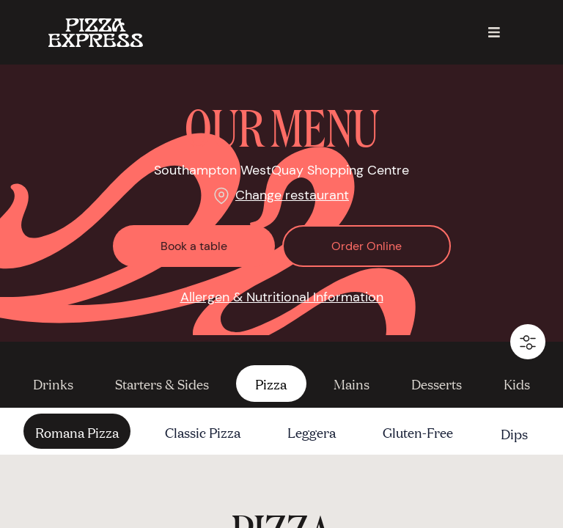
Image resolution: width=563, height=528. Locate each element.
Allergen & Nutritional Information (281, 297)
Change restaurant (292, 195)
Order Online (366, 246)
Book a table (194, 246)
